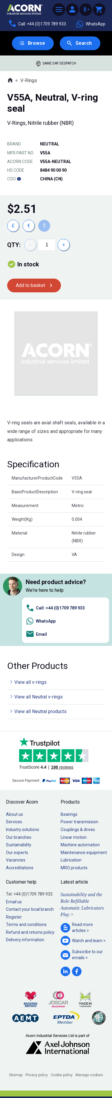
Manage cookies (89, 1075)
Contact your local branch (30, 909)
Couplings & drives (78, 829)
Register (14, 917)
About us (14, 814)
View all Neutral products (40, 711)
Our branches (18, 837)
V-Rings (28, 80)
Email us (14, 901)
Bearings (69, 814)
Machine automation (80, 844)
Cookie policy (62, 1075)
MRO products (74, 867)
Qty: (14, 244)
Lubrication (71, 860)
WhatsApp (90, 24)
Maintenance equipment (84, 852)
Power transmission (79, 821)
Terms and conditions (26, 924)
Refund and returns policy (30, 932)
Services (14, 821)
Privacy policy (36, 1075)
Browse (36, 43)
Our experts (17, 852)
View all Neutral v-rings (38, 697)
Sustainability (18, 844)
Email (36, 634)
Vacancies (15, 860)
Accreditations (19, 867)
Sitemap (15, 1075)
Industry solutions (22, 829)
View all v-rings (30, 682)
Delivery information (25, 939)
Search (84, 43)
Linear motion (74, 837)
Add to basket (30, 285)
